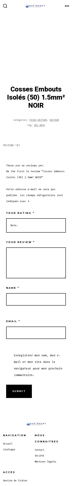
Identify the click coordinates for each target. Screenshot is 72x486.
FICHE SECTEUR (38, 120)
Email (13, 321)
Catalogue (9, 449)
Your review (20, 242)
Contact (39, 449)
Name (12, 287)
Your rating (20, 213)
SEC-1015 (39, 125)
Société (39, 455)
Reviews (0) (11, 145)
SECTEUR (54, 120)
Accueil (7, 443)
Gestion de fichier (15, 480)
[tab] (33, 145)
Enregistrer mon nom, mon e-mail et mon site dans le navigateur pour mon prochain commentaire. (38, 365)
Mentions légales (45, 461)
